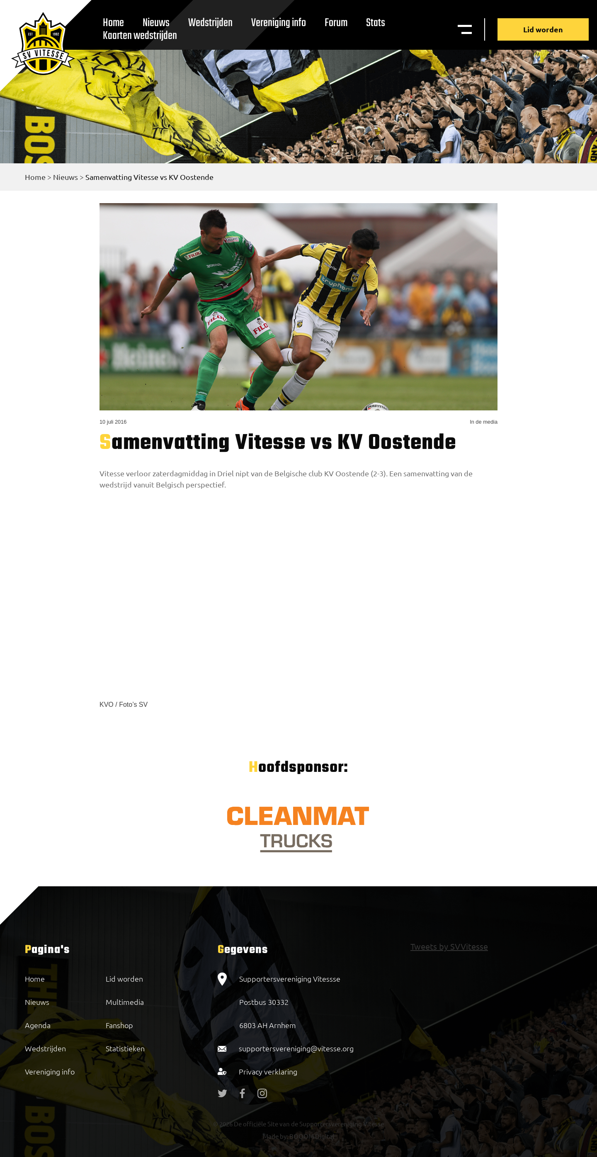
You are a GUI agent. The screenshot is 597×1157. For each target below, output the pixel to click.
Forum (336, 23)
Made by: (275, 1136)
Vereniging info (278, 23)
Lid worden (543, 29)
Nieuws (65, 176)
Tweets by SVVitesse (449, 946)
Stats (375, 23)
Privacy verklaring (268, 1071)
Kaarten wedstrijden (140, 36)
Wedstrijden (210, 23)
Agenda (38, 1025)
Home (35, 176)
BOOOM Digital (311, 1136)
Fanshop (119, 1025)
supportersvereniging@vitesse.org (296, 1048)
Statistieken (125, 1048)
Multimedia (125, 1002)
